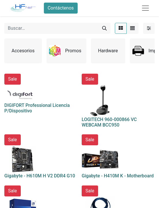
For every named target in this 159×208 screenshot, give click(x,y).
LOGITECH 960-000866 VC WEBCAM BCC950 (109, 122)
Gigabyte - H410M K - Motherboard (118, 176)
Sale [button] (12, 79)
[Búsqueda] (104, 28)
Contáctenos (61, 8)
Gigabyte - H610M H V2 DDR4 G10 (39, 176)
